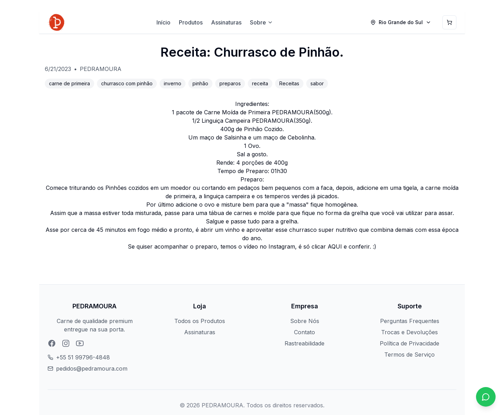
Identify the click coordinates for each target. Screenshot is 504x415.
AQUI (335, 246)
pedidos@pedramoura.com (91, 368)
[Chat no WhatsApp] (486, 397)
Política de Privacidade (409, 343)
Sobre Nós (304, 320)
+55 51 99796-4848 (83, 357)
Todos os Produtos (199, 320)
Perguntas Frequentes (409, 320)
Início (163, 22)
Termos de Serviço (409, 354)
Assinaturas (226, 22)
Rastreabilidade (304, 343)
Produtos (191, 22)
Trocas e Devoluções (409, 332)
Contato (304, 332)
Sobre (261, 22)
